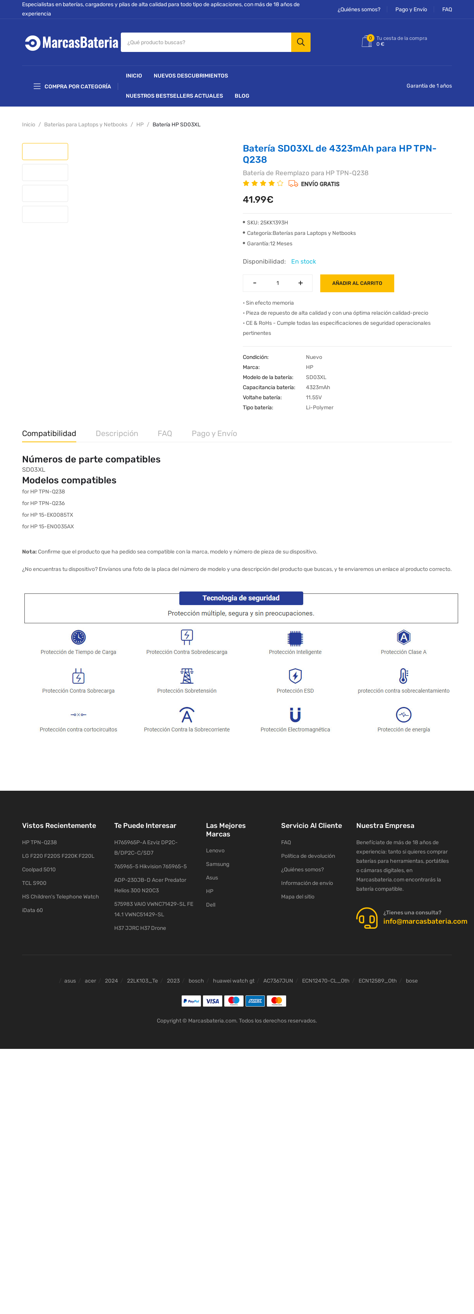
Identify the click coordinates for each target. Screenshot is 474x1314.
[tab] (45, 151)
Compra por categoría (72, 86)
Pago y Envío (411, 9)
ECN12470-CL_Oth (326, 981)
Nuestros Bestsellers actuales (174, 96)
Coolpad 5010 (39, 869)
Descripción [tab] (117, 433)
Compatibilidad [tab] (49, 433)
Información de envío (307, 883)
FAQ (447, 9)
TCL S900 (34, 883)
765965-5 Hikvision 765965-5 (150, 866)
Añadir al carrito (357, 283)
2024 (111, 981)
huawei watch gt (233, 981)
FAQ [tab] (165, 433)
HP (140, 124)
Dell (210, 905)
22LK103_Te (142, 981)
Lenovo (215, 850)
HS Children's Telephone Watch (60, 896)
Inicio (134, 75)
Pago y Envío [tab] (214, 433)
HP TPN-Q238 (39, 842)
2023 (173, 981)
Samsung (217, 864)
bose (412, 981)
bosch (196, 981)
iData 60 (32, 910)
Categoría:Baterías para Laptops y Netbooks (299, 233)
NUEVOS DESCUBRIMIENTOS (191, 75)
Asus (212, 877)
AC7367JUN (278, 981)
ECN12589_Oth (378, 981)
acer (90, 981)
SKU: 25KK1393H (265, 222)
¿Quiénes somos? (359, 9)
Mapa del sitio (297, 896)
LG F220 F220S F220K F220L (58, 856)
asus (70, 981)
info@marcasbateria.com (425, 921)
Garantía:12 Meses (267, 243)
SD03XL (33, 469)
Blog (242, 96)
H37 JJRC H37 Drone (140, 928)
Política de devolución (308, 856)
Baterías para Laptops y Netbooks (85, 124)
